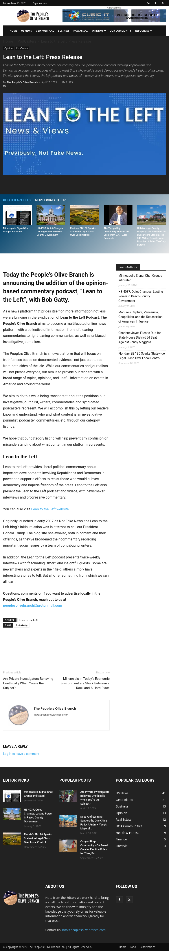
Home (13, 30)
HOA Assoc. (80, 30)
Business (64, 30)
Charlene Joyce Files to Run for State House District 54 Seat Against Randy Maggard (139, 337)
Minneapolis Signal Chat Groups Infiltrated (140, 278)
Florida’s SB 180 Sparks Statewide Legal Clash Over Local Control (83, 231)
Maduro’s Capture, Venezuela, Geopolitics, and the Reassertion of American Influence (140, 316)
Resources (143, 30)
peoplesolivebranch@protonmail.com (32, 605)
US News (26, 30)
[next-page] (164, 200)
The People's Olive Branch (22, 82)
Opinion (99, 30)
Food (133, 947)
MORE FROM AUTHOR (50, 200)
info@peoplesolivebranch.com (84, 930)
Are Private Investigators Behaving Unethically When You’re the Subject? (28, 683)
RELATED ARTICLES (17, 200)
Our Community (120, 30)
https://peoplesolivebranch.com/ (51, 714)
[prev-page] (157, 200)
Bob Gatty (22, 625)
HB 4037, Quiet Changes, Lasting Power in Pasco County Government (50, 231)
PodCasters (27, 41)
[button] (148, 3)
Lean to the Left (28, 620)
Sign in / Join (40, 3)
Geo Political (45, 30)
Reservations (147, 947)
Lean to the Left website (50, 509)
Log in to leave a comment (21, 753)
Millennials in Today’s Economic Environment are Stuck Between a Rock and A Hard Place (85, 683)
